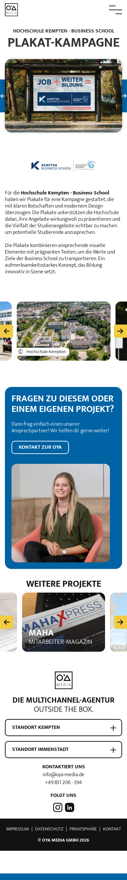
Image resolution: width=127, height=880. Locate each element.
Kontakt (112, 826)
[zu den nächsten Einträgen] (120, 328)
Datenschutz (49, 826)
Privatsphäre (83, 826)
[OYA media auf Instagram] (58, 804)
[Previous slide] (6, 619)
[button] (100, 9)
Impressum (17, 826)
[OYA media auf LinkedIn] (68, 804)
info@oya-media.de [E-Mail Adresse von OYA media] (63, 772)
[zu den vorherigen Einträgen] (6, 328)
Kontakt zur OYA (40, 444)
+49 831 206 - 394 (63, 780)
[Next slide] (120, 619)
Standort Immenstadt (40, 747)
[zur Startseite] (11, 9)
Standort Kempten (36, 725)
